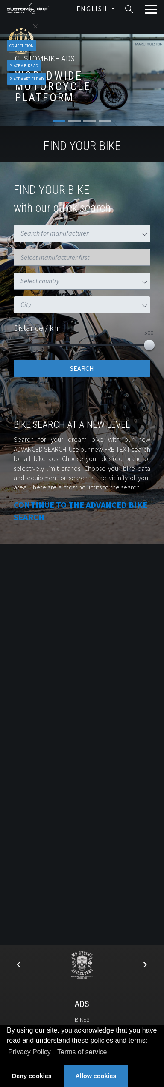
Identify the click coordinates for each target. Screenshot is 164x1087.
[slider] (149, 345)
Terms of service (82, 1052)
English (93, 8)
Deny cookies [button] (32, 1076)
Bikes (82, 1019)
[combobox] (61, 233)
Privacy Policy (29, 1052)
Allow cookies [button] (96, 1076)
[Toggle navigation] (150, 9)
